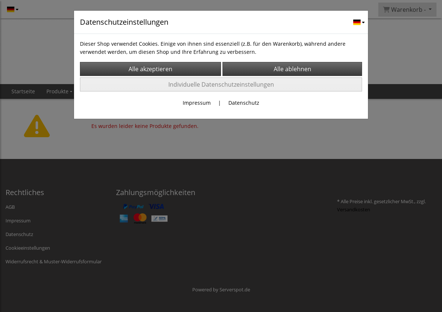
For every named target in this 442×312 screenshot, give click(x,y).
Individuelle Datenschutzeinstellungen (221, 84)
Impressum (197, 102)
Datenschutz (243, 102)
